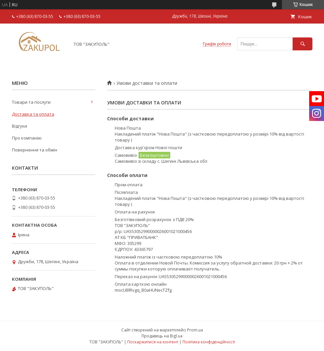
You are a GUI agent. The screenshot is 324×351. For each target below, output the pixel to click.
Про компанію (27, 138)
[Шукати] (302, 43)
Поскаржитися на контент (152, 342)
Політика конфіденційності (208, 342)
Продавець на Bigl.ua (162, 336)
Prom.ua (195, 330)
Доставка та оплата (33, 114)
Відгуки (19, 126)
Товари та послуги (31, 102)
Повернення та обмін (34, 150)
